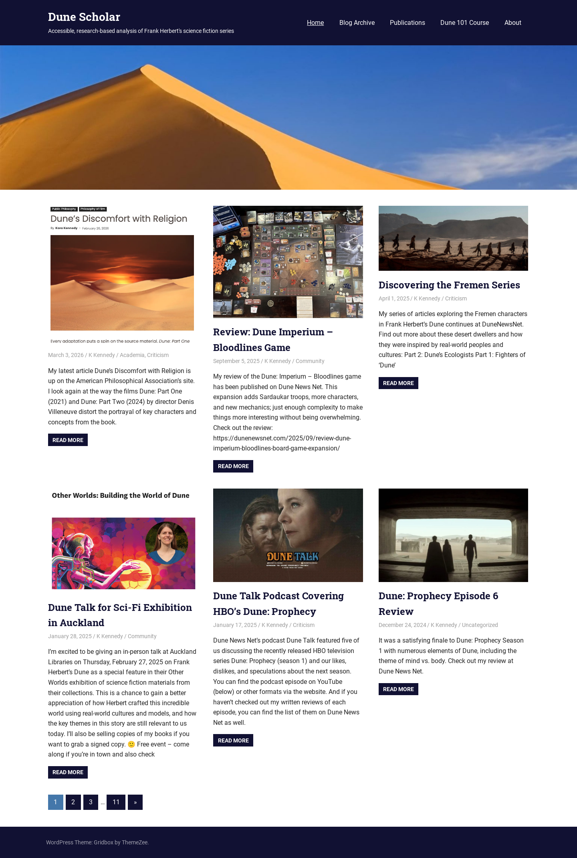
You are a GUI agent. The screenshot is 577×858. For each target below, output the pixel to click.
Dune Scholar (84, 16)
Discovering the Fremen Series (449, 284)
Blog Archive (357, 22)
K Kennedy (102, 355)
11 (116, 802)
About (512, 22)
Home (315, 22)
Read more (67, 440)
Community (310, 361)
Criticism (158, 355)
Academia (132, 355)
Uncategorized (480, 625)
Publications (407, 22)
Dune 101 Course (464, 22)
